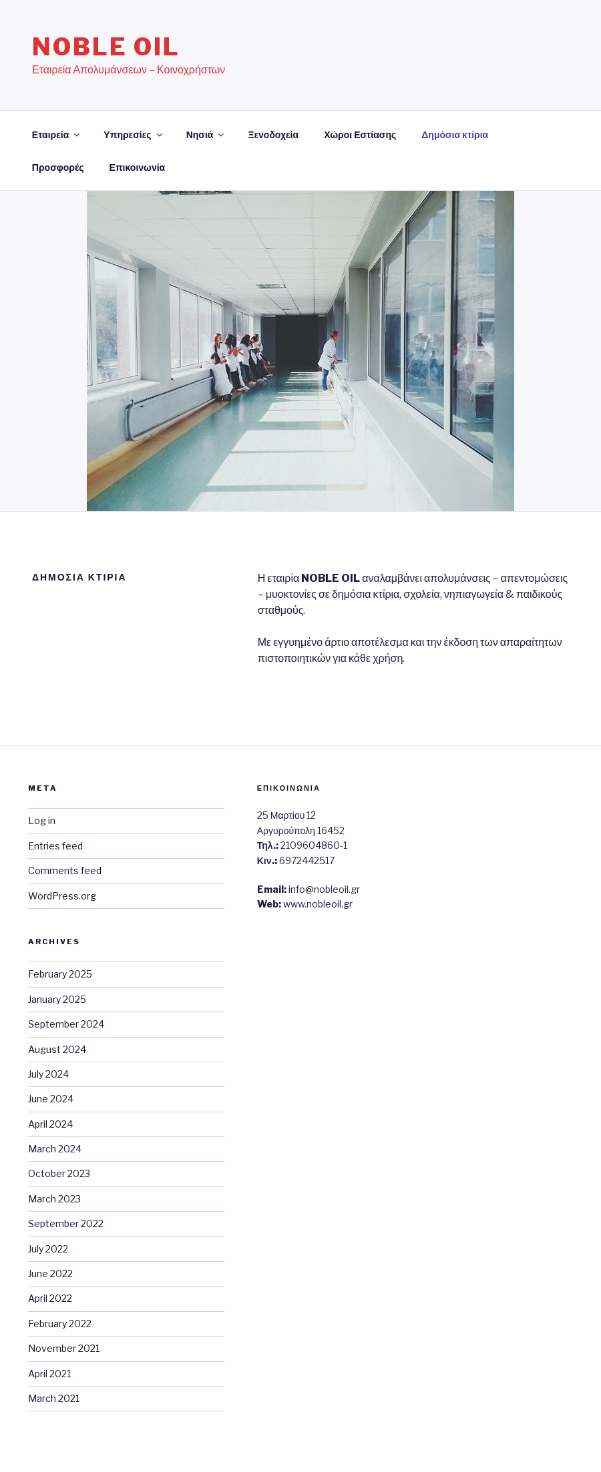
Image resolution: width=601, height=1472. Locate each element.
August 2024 (57, 1049)
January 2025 (57, 999)
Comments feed (65, 870)
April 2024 (50, 1124)
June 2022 (50, 1273)
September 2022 (66, 1223)
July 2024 (48, 1074)
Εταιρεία (57, 134)
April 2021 (49, 1373)
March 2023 (54, 1198)
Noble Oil (106, 46)
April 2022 (50, 1298)
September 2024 (66, 1024)
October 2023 (59, 1173)
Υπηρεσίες (134, 134)
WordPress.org (62, 895)
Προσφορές (58, 167)
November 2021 (63, 1348)
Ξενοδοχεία (273, 134)
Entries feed (55, 845)
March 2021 (53, 1398)
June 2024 (50, 1098)
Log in (41, 820)
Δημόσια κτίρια (454, 134)
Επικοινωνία (138, 167)
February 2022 (59, 1323)
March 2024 (54, 1148)
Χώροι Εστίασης (360, 134)
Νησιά (206, 134)
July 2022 (48, 1248)
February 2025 (60, 974)
